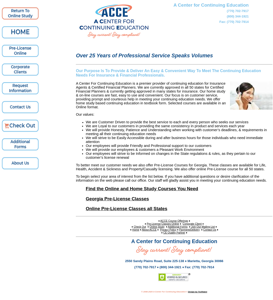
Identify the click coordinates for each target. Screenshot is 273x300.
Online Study (157, 226)
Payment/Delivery (189, 229)
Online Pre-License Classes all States (126, 208)
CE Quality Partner (174, 232)
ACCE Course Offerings (174, 220)
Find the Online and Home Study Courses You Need (142, 188)
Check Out (140, 226)
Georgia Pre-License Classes (117, 198)
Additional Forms (177, 226)
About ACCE (149, 229)
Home (135, 229)
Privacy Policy (168, 229)
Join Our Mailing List (203, 226)
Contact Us (209, 229)
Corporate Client (192, 223)
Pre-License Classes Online (163, 223)
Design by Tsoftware (197, 292)
